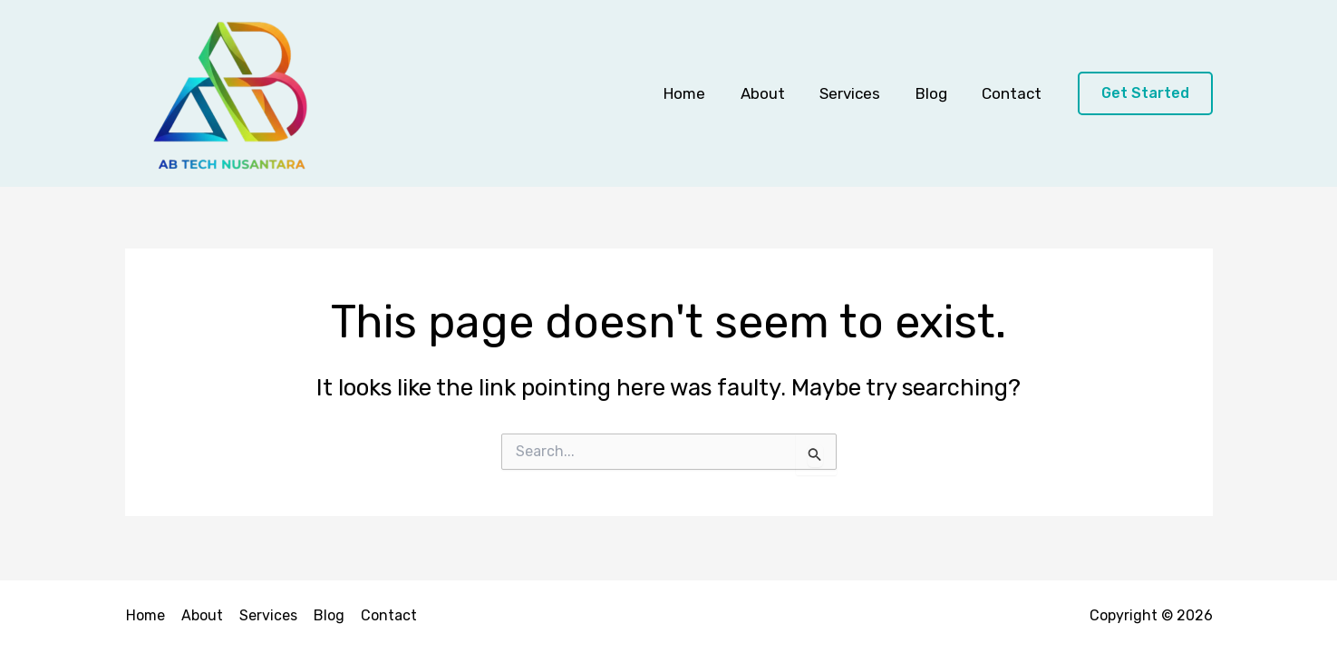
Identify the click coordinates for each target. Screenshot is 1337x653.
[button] (1145, 94)
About (777, 93)
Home (703, 93)
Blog (938, 93)
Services (860, 93)
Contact (1014, 93)
